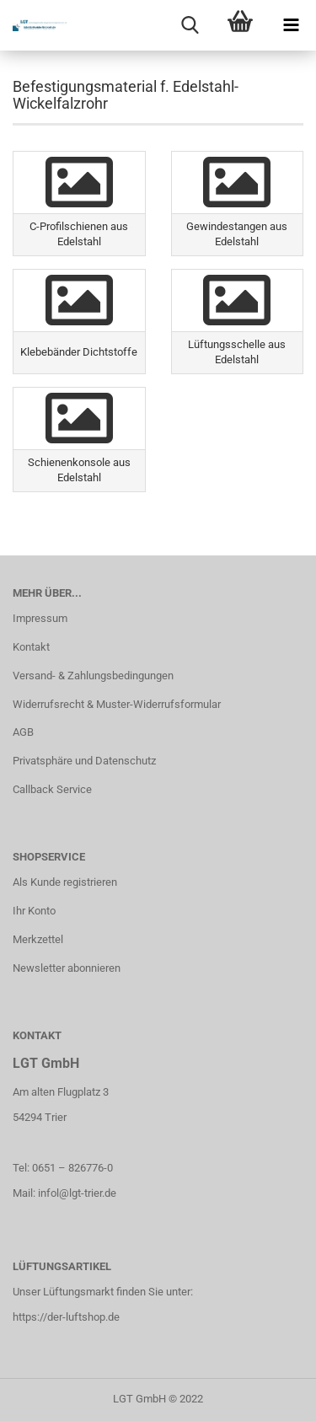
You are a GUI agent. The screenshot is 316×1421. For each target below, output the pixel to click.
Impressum (40, 618)
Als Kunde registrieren (65, 882)
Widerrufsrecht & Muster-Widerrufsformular (117, 704)
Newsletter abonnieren (67, 968)
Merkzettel (38, 939)
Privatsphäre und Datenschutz (84, 760)
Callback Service (52, 789)
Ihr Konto (34, 910)
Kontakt (31, 647)
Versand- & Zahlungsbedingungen (93, 675)
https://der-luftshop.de (66, 1317)
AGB (23, 732)
